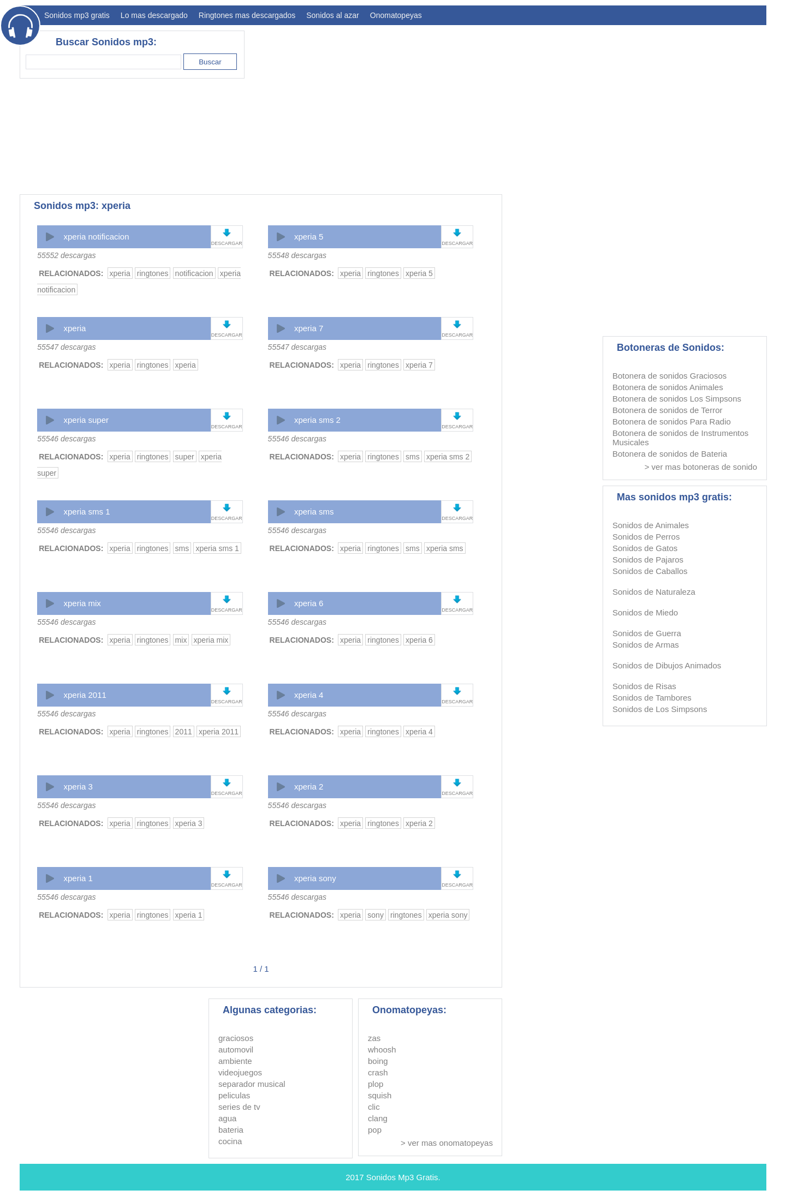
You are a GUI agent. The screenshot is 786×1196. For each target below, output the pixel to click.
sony (375, 915)
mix (181, 640)
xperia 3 (77, 786)
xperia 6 (308, 603)
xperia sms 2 (317, 419)
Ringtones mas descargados (247, 15)
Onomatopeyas (396, 15)
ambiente (235, 1061)
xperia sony (315, 878)
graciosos (235, 1038)
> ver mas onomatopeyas (447, 1142)
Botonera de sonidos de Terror (667, 410)
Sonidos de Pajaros (647, 559)
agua (227, 1118)
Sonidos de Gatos (644, 548)
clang (378, 1118)
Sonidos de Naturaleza (653, 591)
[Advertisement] (567, 107)
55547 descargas (66, 347)
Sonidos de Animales (650, 525)
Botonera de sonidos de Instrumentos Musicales (680, 437)
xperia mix (81, 603)
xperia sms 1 (86, 511)
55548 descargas (297, 255)
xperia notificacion (96, 236)
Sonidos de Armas (645, 644)
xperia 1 (77, 878)
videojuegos (240, 1072)
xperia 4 (308, 694)
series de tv (239, 1106)
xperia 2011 (84, 694)
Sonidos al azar (332, 15)
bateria (230, 1129)
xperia (120, 273)
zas (374, 1038)
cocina (230, 1141)
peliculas (234, 1095)
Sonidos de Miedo (645, 612)
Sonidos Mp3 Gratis (402, 1177)
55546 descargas (66, 438)
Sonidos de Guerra (646, 633)
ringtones (153, 273)
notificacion (194, 273)
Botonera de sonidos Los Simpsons (676, 398)
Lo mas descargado (154, 15)
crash (378, 1072)
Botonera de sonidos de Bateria (669, 453)
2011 (183, 731)
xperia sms (314, 511)
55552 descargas (66, 255)
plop (375, 1084)
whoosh (382, 1049)
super (184, 456)
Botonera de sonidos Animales (667, 387)
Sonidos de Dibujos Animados (666, 665)
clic (374, 1106)
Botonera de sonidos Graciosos (669, 375)
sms (413, 456)
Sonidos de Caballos (650, 571)
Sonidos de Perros (646, 536)
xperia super (86, 419)
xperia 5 (308, 236)
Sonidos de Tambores (652, 697)
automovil (235, 1049)
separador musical (251, 1084)
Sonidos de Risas (644, 686)
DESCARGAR (226, 243)
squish (379, 1095)
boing (378, 1061)
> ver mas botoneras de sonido (701, 466)
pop (375, 1129)
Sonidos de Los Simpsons (659, 709)
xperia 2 (308, 786)
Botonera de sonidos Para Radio (671, 421)
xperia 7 (308, 328)
